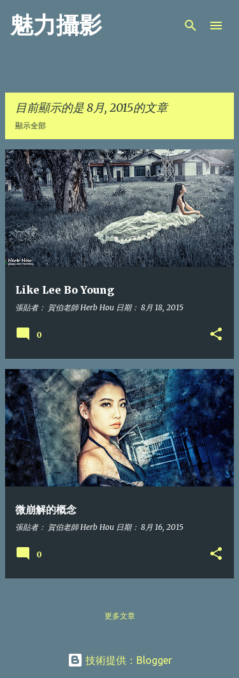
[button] (216, 334)
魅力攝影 (56, 25)
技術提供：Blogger (120, 660)
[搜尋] (190, 25)
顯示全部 (30, 125)
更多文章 (120, 616)
